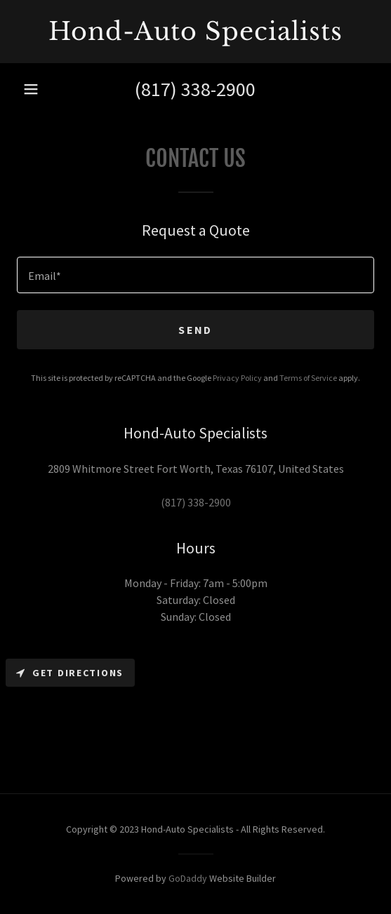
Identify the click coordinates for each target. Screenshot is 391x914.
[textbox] (195, 275)
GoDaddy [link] (187, 878)
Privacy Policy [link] (237, 377)
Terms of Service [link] (308, 377)
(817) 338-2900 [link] (195, 89)
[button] (31, 89)
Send (195, 330)
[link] (195, 31)
